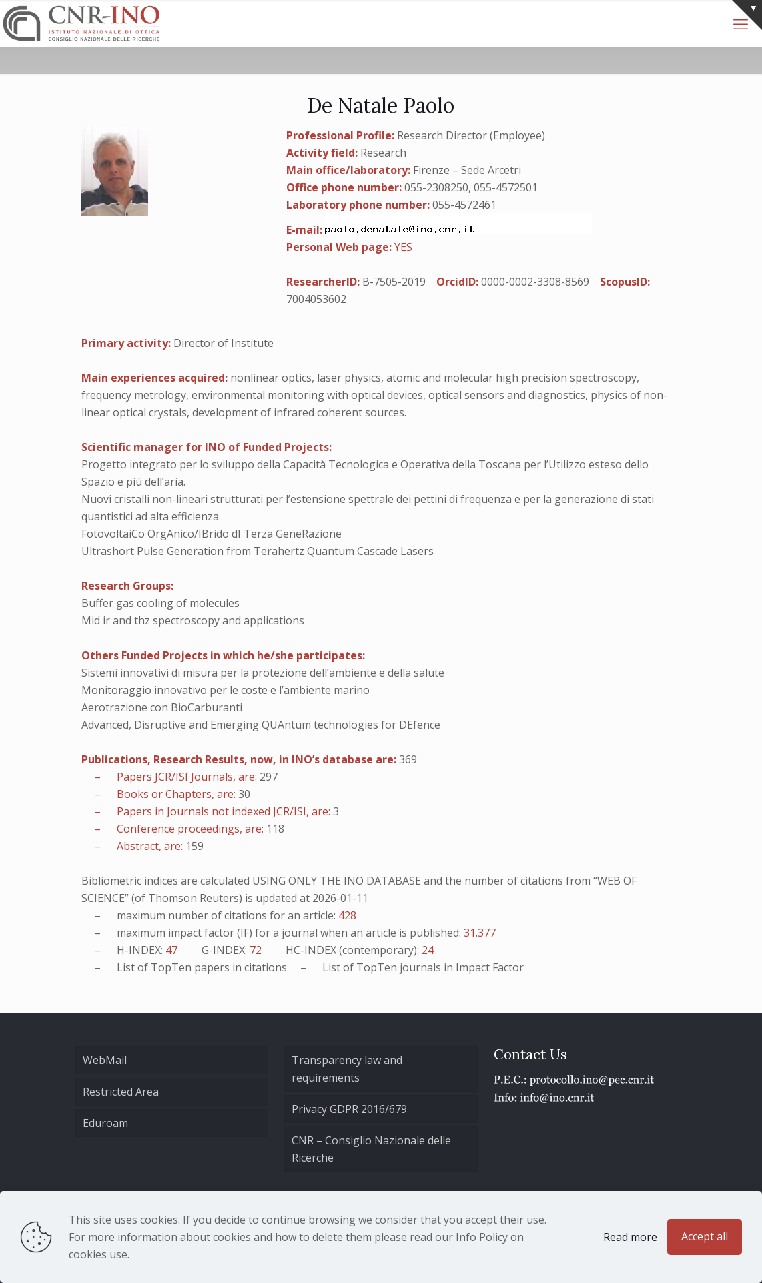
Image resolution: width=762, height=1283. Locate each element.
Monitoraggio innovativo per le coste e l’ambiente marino (225, 690)
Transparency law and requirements (347, 1069)
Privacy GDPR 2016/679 (349, 1109)
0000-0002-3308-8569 (535, 281)
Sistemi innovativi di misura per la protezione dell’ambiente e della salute (262, 672)
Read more (630, 1237)
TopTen (171, 967)
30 (244, 794)
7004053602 (316, 299)
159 (194, 846)
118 (275, 828)
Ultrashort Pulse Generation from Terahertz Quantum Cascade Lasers (257, 551)
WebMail (105, 1060)
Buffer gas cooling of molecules (160, 603)
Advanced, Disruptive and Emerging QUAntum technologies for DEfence (260, 724)
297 (269, 776)
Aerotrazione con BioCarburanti (161, 707)
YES (403, 247)
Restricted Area (121, 1091)
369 (408, 759)
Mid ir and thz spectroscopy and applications (192, 620)
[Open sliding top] (747, 15)
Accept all (704, 1236)
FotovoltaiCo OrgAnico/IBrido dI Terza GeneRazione (211, 533)
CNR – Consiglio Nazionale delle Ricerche (371, 1149)
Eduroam (105, 1123)
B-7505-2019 (394, 281)
